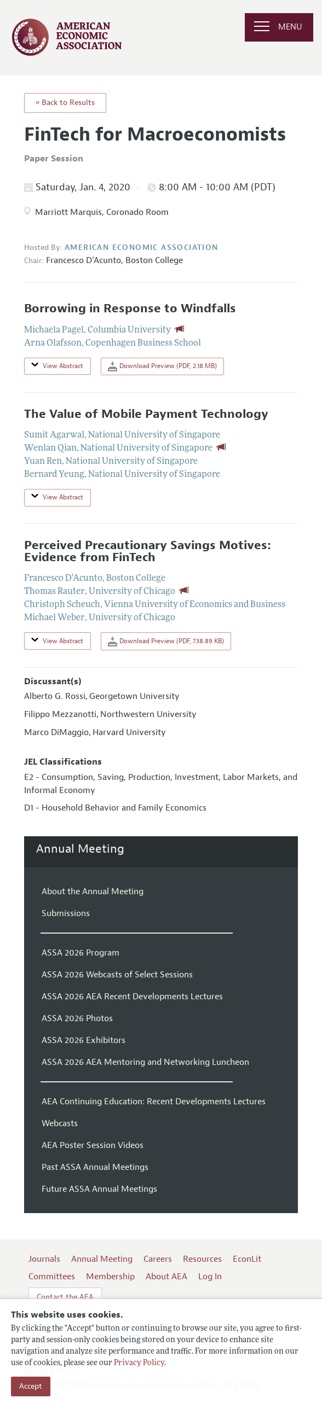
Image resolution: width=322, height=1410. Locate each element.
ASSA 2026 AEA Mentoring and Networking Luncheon (145, 1062)
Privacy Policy (139, 1363)
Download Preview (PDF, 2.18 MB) (162, 366)
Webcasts (60, 1123)
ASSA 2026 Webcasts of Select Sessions (117, 974)
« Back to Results (65, 102)
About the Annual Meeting (92, 891)
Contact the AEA (65, 1297)
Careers (157, 1259)
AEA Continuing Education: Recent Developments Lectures (154, 1101)
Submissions (66, 913)
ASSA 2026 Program (80, 952)
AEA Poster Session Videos (92, 1145)
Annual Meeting (80, 849)
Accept (30, 1386)
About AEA (166, 1276)
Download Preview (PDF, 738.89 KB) (166, 641)
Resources (202, 1259)
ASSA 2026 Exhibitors (83, 1040)
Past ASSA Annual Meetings (95, 1167)
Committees (51, 1276)
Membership (110, 1276)
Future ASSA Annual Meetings (99, 1189)
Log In (210, 1276)
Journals (44, 1259)
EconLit (247, 1259)
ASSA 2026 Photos (77, 1018)
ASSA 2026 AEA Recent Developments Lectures (132, 996)
